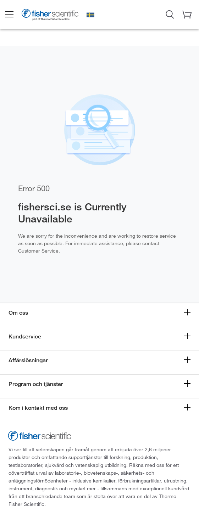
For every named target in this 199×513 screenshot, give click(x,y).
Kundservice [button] (25, 336)
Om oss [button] (18, 312)
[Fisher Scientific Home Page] (50, 15)
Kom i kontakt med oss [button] (38, 407)
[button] (9, 14)
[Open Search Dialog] (170, 14)
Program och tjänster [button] (36, 384)
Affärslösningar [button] (28, 360)
